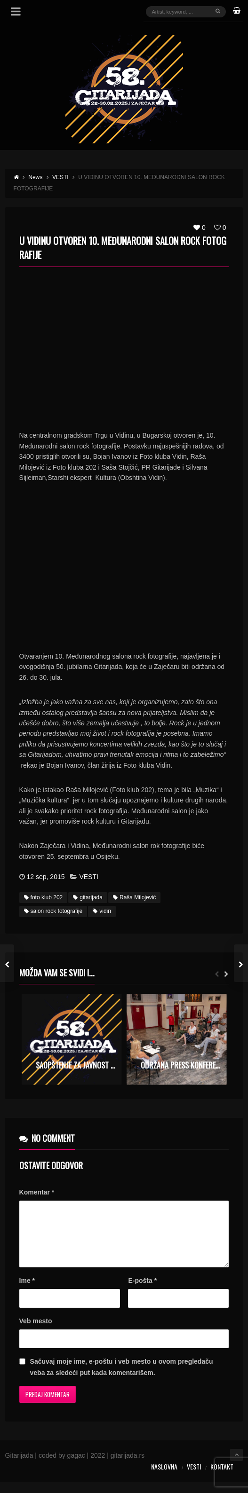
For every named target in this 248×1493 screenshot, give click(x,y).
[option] (71, 1039)
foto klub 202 (43, 897)
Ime (27, 1292)
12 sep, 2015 (46, 876)
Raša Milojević (134, 897)
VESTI (88, 876)
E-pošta (142, 1292)
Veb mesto (35, 1332)
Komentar (37, 1192)
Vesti (194, 1478)
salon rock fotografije (53, 911)
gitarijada (88, 897)
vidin (102, 911)
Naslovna (164, 1478)
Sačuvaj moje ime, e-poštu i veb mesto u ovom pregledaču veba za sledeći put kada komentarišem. (121, 1378)
